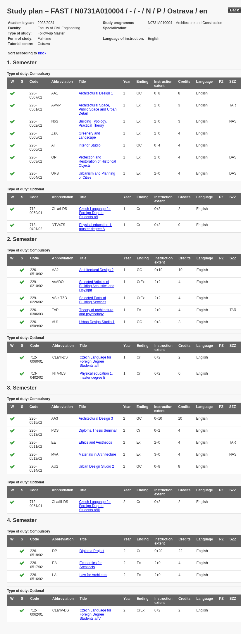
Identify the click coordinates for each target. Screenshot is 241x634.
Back (234, 10)
